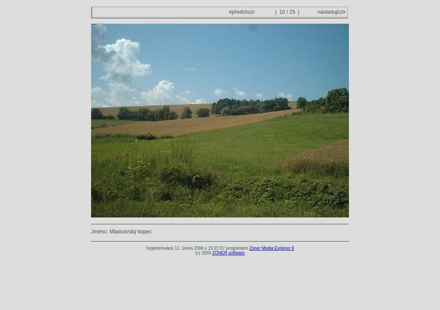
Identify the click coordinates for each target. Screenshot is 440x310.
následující (330, 12)
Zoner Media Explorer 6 (271, 248)
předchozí (242, 12)
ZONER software (228, 253)
